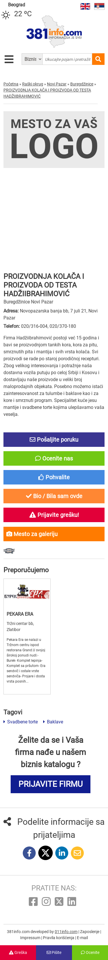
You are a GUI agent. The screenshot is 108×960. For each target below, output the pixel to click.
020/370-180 (63, 326)
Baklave (53, 722)
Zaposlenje (90, 931)
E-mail (82, 937)
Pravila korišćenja (59, 937)
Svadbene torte (20, 722)
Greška (18, 952)
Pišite (54, 952)
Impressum (30, 937)
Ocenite (90, 952)
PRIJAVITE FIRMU (50, 784)
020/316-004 (34, 326)
